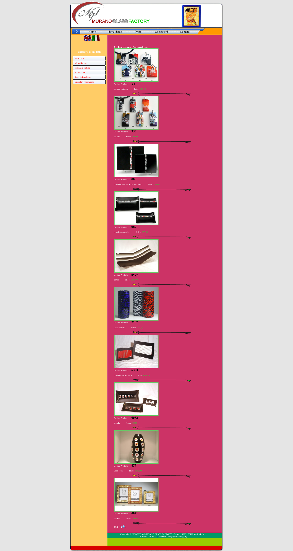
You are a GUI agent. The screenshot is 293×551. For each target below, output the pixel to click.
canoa (116, 280)
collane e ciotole (121, 89)
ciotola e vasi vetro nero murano (128, 184)
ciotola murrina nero (123, 375)
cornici (117, 518)
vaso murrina (119, 327)
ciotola (117, 423)
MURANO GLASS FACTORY (158, 534)
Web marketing (165, 536)
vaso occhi (118, 471)
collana (117, 136)
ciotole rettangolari (122, 232)
